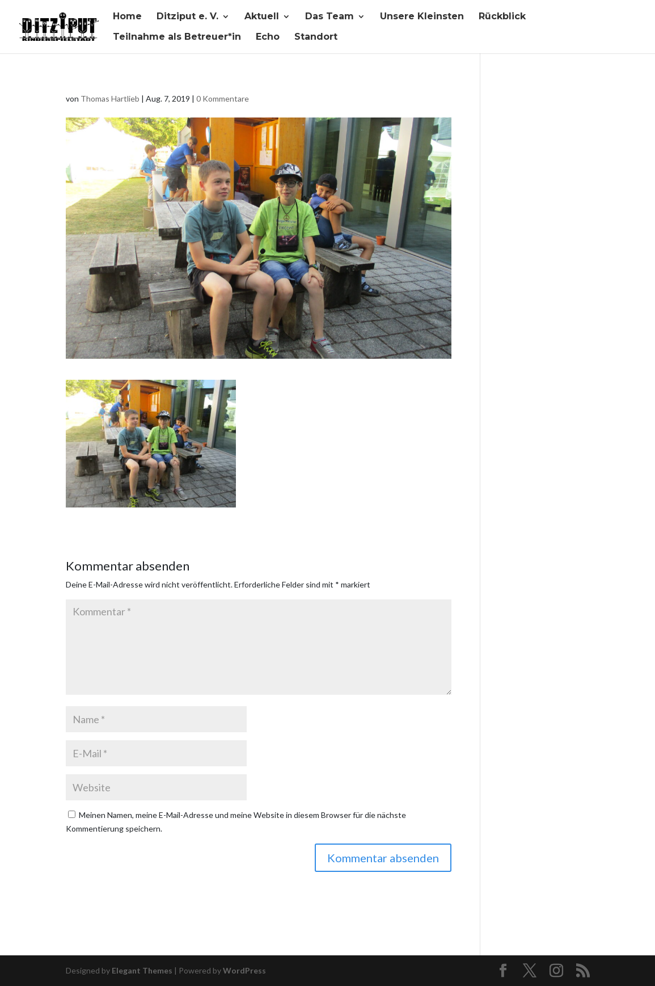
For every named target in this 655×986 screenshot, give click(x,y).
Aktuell (261, 17)
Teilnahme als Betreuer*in (177, 37)
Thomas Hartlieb (110, 98)
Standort (315, 37)
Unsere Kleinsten (422, 17)
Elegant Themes (142, 970)
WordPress (244, 970)
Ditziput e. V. (187, 17)
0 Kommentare (222, 98)
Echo (268, 37)
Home (127, 17)
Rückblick (502, 17)
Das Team (329, 17)
